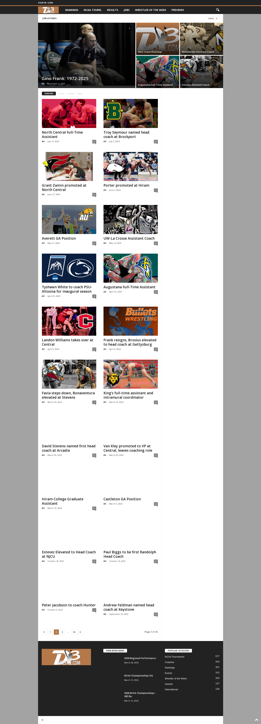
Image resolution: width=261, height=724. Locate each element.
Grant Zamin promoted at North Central (64, 187)
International (171, 689)
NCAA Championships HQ (138, 675)
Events (168, 673)
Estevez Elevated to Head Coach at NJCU (69, 554)
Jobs (127, 10)
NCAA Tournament (174, 656)
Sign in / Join (45, 2)
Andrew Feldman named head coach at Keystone (128, 607)
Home (61, 93)
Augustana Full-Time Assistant (155, 84)
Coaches (70, 93)
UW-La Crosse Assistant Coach (129, 238)
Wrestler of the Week (150, 10)
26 (74, 632)
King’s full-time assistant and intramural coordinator (128, 395)
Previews (177, 10)
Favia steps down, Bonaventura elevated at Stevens (68, 395)
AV (43, 83)
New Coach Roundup (150, 51)
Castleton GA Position (122, 499)
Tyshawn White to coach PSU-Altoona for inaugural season (67, 289)
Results (112, 10)
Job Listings (50, 18)
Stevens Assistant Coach (195, 84)
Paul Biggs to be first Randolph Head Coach (129, 554)
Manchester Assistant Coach (198, 51)
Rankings (71, 10)
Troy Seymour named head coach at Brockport (126, 134)
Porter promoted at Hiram (126, 185)
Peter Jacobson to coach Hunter (69, 605)
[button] (218, 10)
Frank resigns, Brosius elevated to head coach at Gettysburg (129, 342)
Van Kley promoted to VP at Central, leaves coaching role (127, 448)
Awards (169, 684)
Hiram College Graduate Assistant (62, 501)
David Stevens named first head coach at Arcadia (69, 448)
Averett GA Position (59, 238)
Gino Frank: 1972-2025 (65, 78)
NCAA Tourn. (93, 10)
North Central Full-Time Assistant (62, 134)
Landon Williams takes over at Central (67, 342)
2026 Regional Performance (140, 658)
